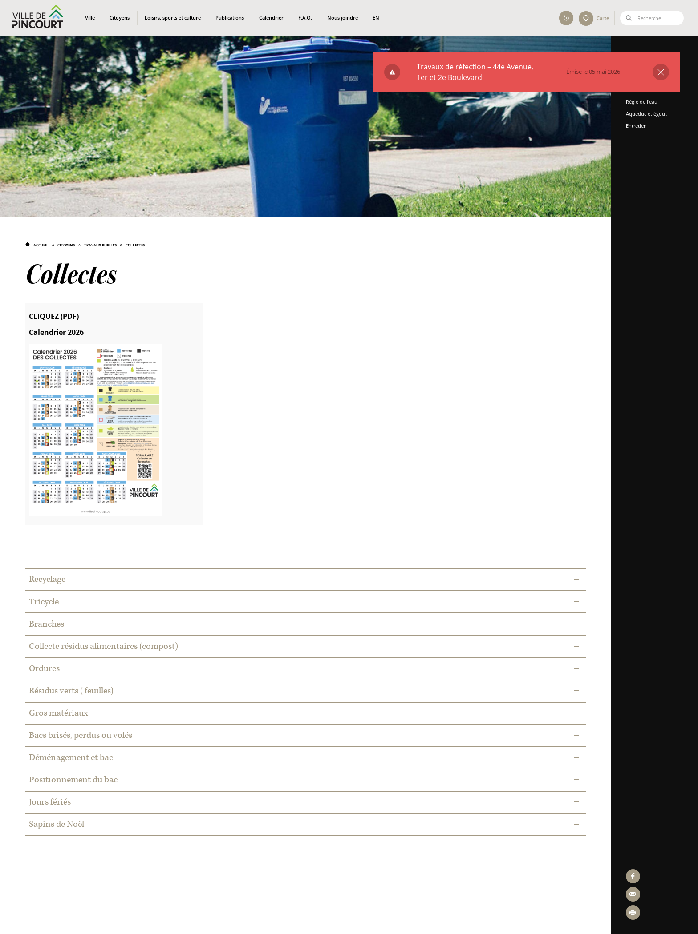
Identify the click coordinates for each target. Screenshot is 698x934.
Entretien (639, 125)
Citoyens (66, 244)
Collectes (135, 244)
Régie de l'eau (645, 101)
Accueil (41, 244)
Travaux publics (100, 244)
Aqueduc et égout (649, 113)
